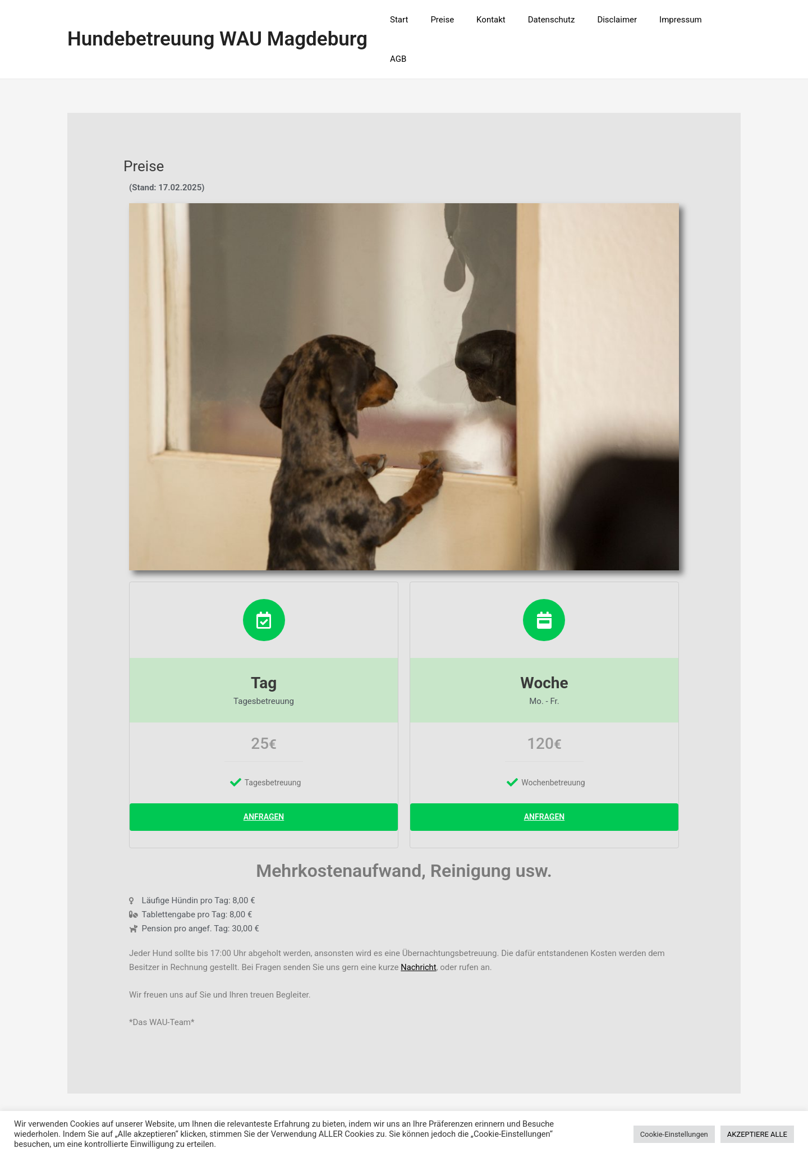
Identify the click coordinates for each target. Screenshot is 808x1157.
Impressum (677, 20)
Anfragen (264, 778)
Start (424, 20)
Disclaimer (620, 20)
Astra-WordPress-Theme (527, 1108)
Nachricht (419, 930)
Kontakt (505, 20)
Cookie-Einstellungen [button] (674, 1134)
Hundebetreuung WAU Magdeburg (217, 19)
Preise (462, 20)
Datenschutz (560, 20)
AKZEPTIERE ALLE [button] (757, 1134)
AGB (724, 20)
